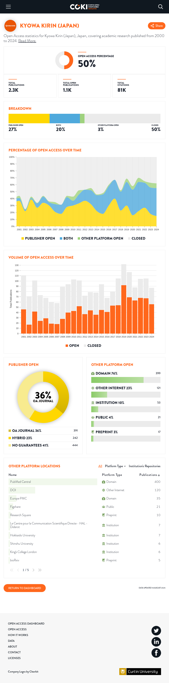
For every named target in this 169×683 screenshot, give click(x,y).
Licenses (14, 658)
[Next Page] (33, 570)
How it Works (18, 635)
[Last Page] (40, 570)
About (12, 647)
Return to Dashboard (24, 588)
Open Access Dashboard (26, 624)
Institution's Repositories (144, 466)
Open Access (17, 629)
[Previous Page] (18, 570)
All (100, 466)
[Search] (161, 7)
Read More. (27, 41)
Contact (14, 652)
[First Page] (12, 570)
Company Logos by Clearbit (23, 671)
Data (11, 641)
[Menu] (8, 7)
